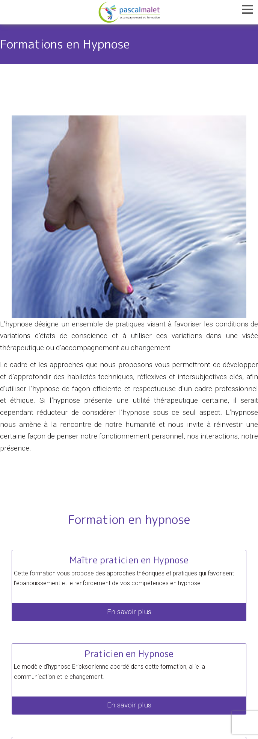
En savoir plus (129, 611)
